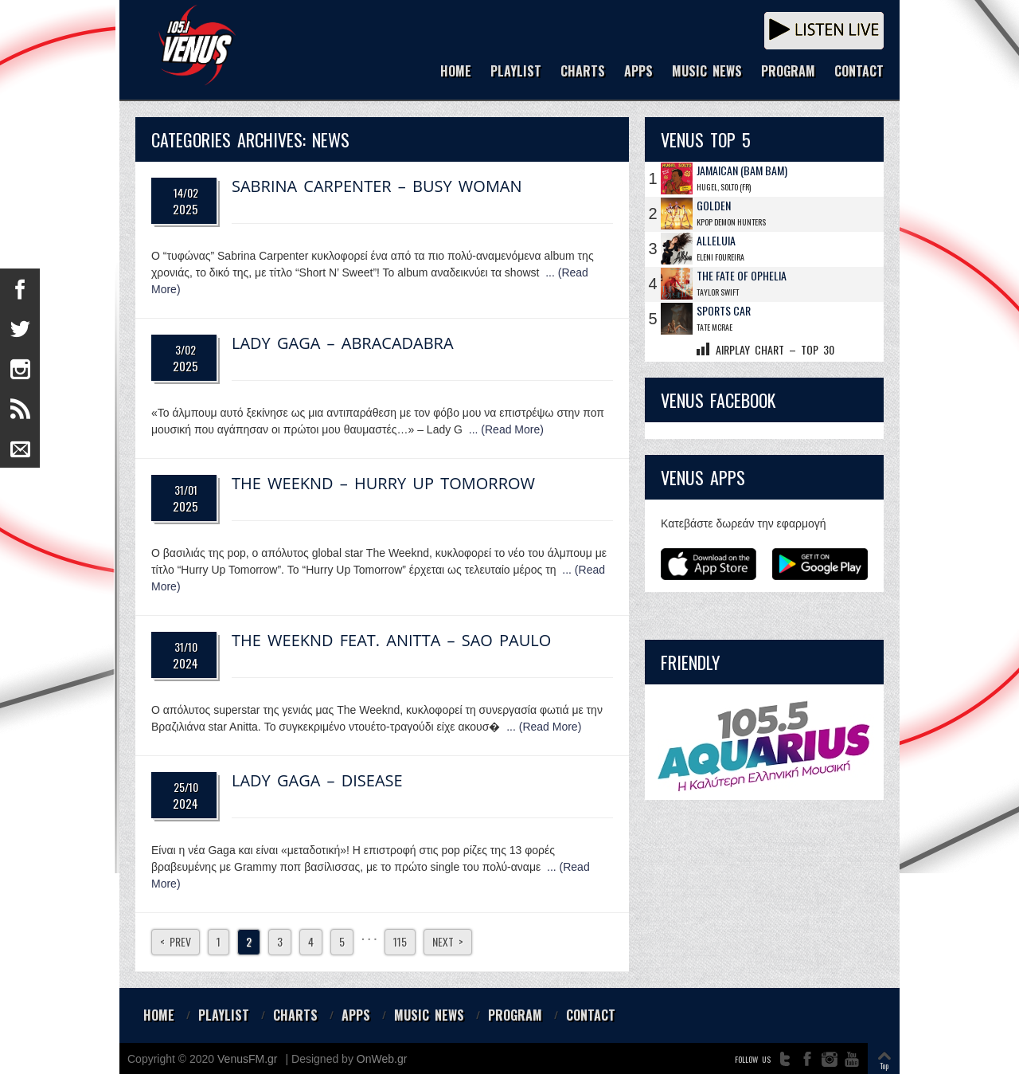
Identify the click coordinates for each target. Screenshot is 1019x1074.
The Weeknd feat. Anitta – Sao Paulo (391, 640)
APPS (638, 72)
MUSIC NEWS (707, 72)
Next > (447, 941)
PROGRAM (788, 72)
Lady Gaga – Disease (317, 780)
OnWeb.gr (382, 1058)
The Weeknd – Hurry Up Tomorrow (383, 483)
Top (884, 1066)
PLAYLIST (515, 72)
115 (400, 941)
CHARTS (582, 72)
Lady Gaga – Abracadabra (343, 343)
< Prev (175, 941)
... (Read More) (506, 429)
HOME (455, 72)
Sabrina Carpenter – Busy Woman (377, 186)
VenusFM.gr (247, 1058)
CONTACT (859, 72)
